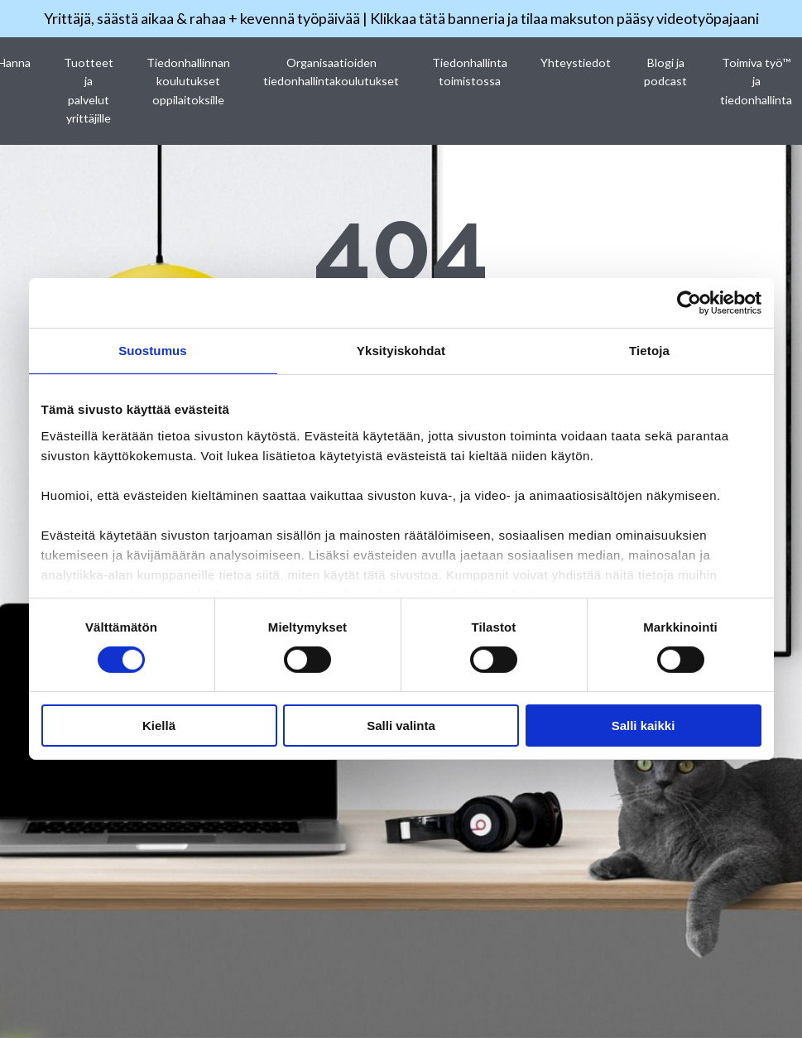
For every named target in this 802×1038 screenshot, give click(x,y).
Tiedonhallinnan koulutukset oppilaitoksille (190, 81)
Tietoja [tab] (649, 351)
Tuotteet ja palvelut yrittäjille (91, 90)
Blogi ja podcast (663, 71)
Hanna (17, 62)
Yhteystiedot (574, 62)
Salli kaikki (643, 725)
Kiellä (158, 725)
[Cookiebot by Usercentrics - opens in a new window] (689, 303)
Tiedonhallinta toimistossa (469, 71)
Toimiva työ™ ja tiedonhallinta (753, 81)
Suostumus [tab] (152, 351)
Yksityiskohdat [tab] (401, 351)
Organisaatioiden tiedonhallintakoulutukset (332, 71)
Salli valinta (401, 725)
